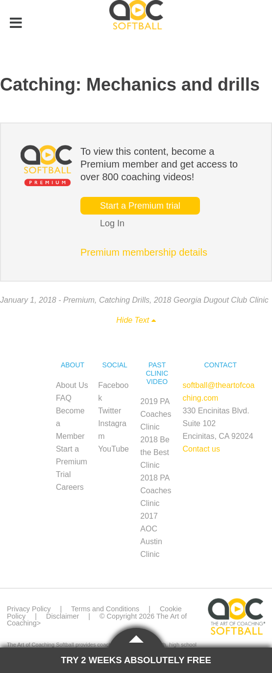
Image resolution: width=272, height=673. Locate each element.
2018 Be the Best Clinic (155, 452)
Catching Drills (124, 300)
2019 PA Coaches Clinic (155, 414)
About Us (72, 385)
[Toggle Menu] (16, 23)
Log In (112, 223)
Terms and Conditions (105, 609)
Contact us (201, 449)
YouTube (113, 449)
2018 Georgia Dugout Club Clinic (211, 300)
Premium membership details (143, 252)
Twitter (109, 411)
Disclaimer (62, 616)
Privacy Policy (29, 609)
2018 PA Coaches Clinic (155, 490)
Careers (70, 487)
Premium (79, 300)
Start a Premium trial (140, 206)
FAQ (64, 398)
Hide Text (135, 320)
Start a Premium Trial (71, 462)
